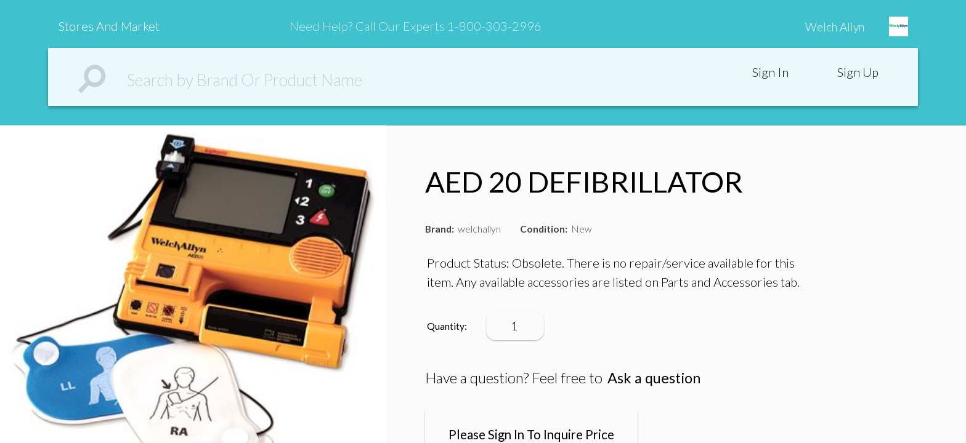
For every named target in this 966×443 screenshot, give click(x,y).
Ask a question (653, 377)
